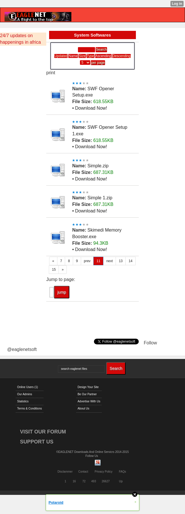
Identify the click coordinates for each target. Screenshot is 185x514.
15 (54, 270)
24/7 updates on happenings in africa (20, 39)
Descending (121, 56)
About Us (83, 408)
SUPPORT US (36, 442)
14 (130, 261)
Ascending (103, 56)
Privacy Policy (103, 471)
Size (82, 56)
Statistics (23, 401)
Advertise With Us (89, 401)
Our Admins (24, 394)
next (109, 261)
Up (121, 481)
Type (90, 56)
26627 (106, 481)
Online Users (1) (27, 387)
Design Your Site (88, 387)
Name (73, 56)
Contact (83, 471)
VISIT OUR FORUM (43, 432)
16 (74, 481)
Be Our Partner (87, 394)
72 (83, 481)
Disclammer (65, 471)
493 (93, 481)
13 (120, 261)
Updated (61, 56)
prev (87, 261)
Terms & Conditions (29, 408)
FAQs (122, 471)
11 (98, 261)
